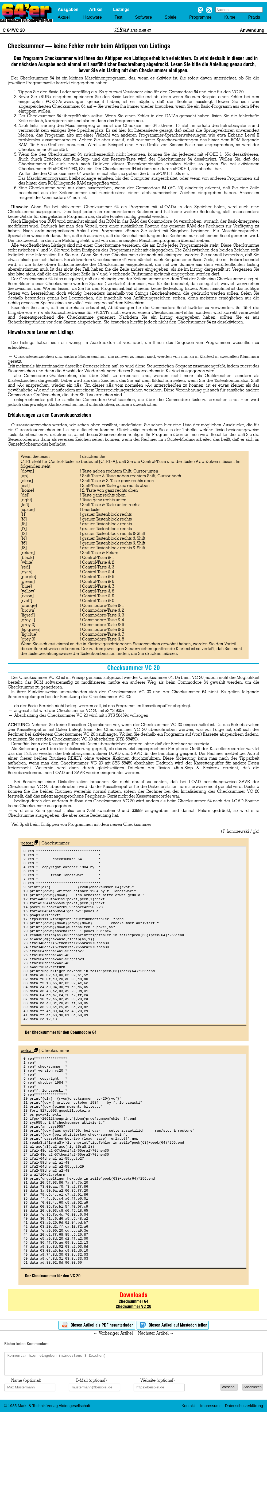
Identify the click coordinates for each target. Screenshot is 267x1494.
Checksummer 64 (133, 1377)
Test (118, 17)
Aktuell (64, 17)
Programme (200, 17)
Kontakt (188, 1486)
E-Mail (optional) (91, 1460)
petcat (29, 843)
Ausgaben (68, 9)
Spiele (170, 17)
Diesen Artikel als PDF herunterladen (97, 1401)
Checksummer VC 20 (133, 1382)
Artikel (95, 9)
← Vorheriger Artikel (113, 1409)
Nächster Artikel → (156, 1409)
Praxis (254, 17)
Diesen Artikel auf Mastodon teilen (172, 1401)
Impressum (209, 1486)
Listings (121, 9)
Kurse (229, 17)
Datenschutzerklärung (244, 1486)
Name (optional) (26, 1460)
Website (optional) (157, 1460)
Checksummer (55, 843)
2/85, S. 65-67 (140, 30)
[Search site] (239, 10)
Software (143, 17)
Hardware (92, 17)
